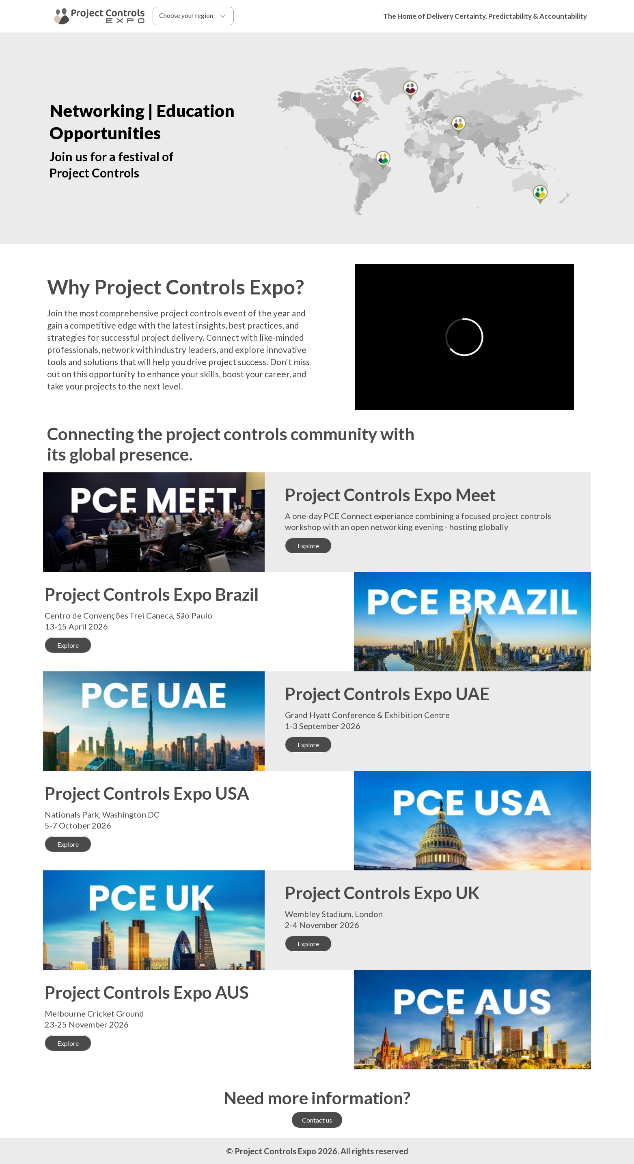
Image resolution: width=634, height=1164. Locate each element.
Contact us (317, 1120)
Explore (308, 546)
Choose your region (193, 16)
